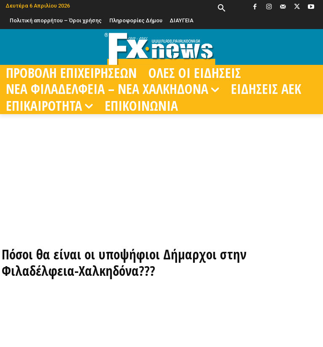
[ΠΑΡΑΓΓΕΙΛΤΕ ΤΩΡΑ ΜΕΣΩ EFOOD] (161, 223)
